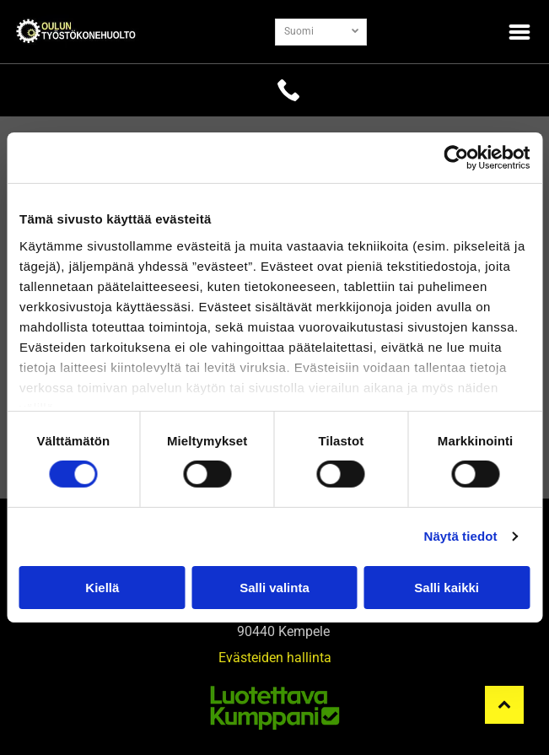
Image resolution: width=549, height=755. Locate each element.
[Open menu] (519, 32)
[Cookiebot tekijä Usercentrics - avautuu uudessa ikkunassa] (456, 157)
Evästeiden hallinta (274, 658)
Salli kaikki (446, 587)
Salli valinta (274, 587)
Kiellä (102, 587)
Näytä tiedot (461, 536)
